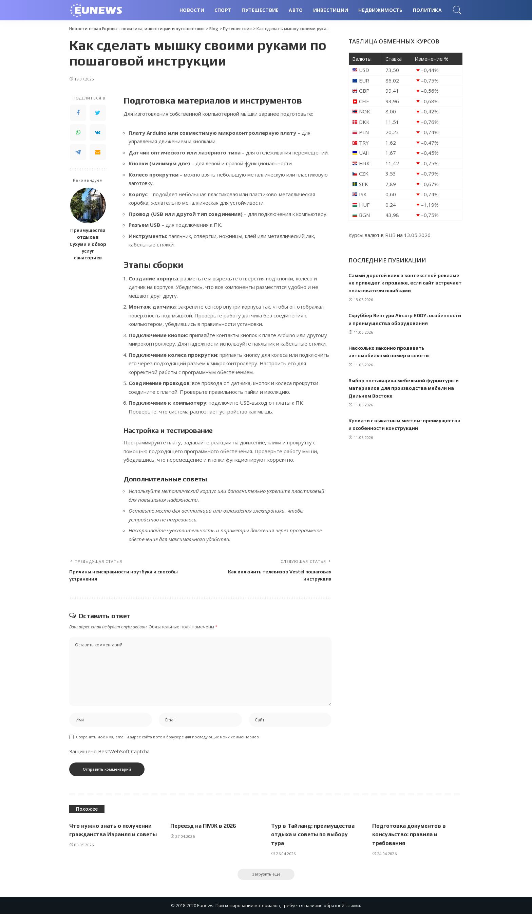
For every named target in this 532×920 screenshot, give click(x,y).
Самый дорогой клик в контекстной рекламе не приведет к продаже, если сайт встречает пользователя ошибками (404, 282)
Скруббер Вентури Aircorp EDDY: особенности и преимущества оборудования (389, 322)
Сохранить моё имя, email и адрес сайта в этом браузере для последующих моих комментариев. (168, 741)
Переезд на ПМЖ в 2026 (204, 830)
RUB (390, 235)
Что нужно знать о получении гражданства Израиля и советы (111, 839)
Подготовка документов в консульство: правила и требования (410, 839)
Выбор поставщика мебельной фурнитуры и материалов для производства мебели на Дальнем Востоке (404, 395)
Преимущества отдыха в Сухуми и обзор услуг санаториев (88, 243)
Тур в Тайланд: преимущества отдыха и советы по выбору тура (314, 839)
